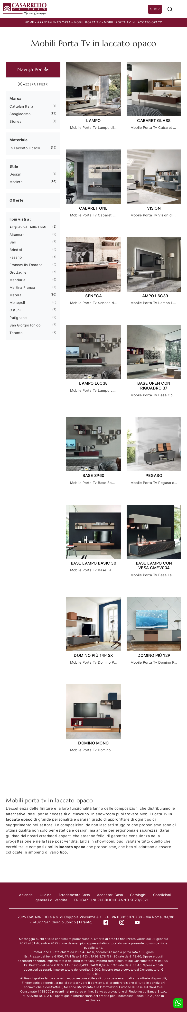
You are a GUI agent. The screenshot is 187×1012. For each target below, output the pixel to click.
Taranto (16, 333)
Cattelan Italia (21, 106)
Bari (12, 242)
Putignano (18, 318)
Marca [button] (15, 98)
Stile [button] (13, 166)
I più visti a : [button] (20, 219)
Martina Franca (22, 287)
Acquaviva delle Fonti (27, 227)
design (15, 174)
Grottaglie (17, 272)
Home (29, 22)
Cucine (45, 894)
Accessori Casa (110, 894)
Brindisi (15, 250)
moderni (16, 182)
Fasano (15, 257)
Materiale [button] (18, 140)
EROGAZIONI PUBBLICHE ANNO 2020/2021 (111, 900)
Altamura (17, 234)
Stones (15, 121)
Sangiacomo (19, 114)
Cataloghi (138, 894)
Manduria (17, 280)
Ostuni (14, 310)
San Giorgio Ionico (24, 325)
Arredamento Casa (53, 22)
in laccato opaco (24, 148)
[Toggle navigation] (180, 9)
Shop (154, 9)
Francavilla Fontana (26, 265)
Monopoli (17, 302)
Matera (15, 295)
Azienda (26, 894)
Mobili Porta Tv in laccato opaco (133, 22)
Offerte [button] (16, 200)
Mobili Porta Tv (87, 22)
